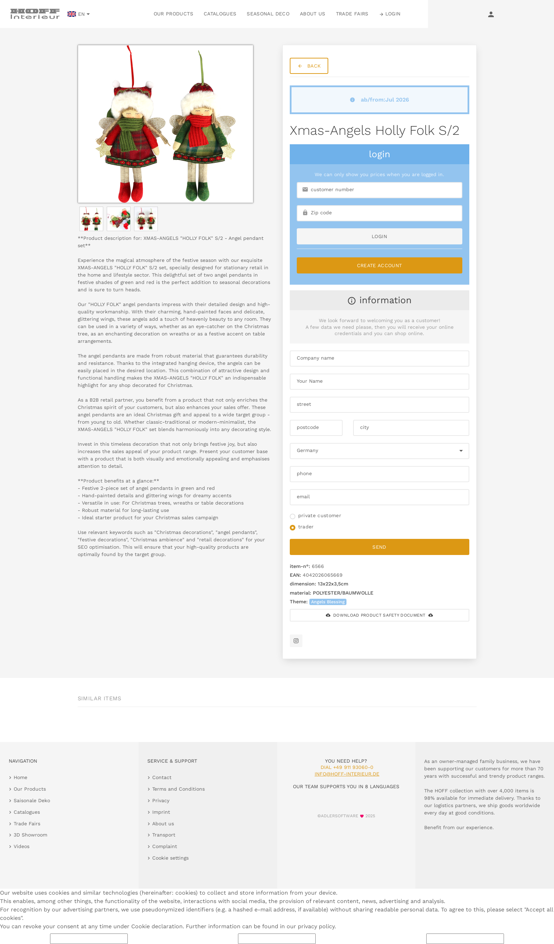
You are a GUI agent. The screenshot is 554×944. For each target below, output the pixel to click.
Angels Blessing (328, 601)
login (379, 236)
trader (306, 526)
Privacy (160, 800)
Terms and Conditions (178, 789)
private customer (320, 515)
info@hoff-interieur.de (347, 774)
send (379, 547)
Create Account (379, 265)
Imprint (161, 812)
